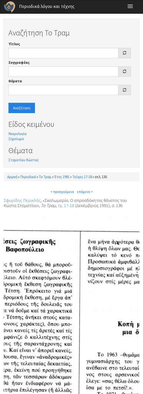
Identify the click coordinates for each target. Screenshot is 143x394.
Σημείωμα (16, 138)
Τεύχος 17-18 (82, 176)
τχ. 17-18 (66, 205)
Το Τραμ (45, 176)
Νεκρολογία (17, 133)
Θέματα (15, 81)
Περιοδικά (28, 176)
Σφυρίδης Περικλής (22, 200)
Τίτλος (14, 44)
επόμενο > (85, 191)
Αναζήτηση (21, 108)
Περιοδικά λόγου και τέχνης (47, 6)
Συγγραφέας (19, 62)
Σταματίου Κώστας (23, 160)
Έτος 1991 (61, 176)
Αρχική (12, 176)
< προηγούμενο (62, 191)
